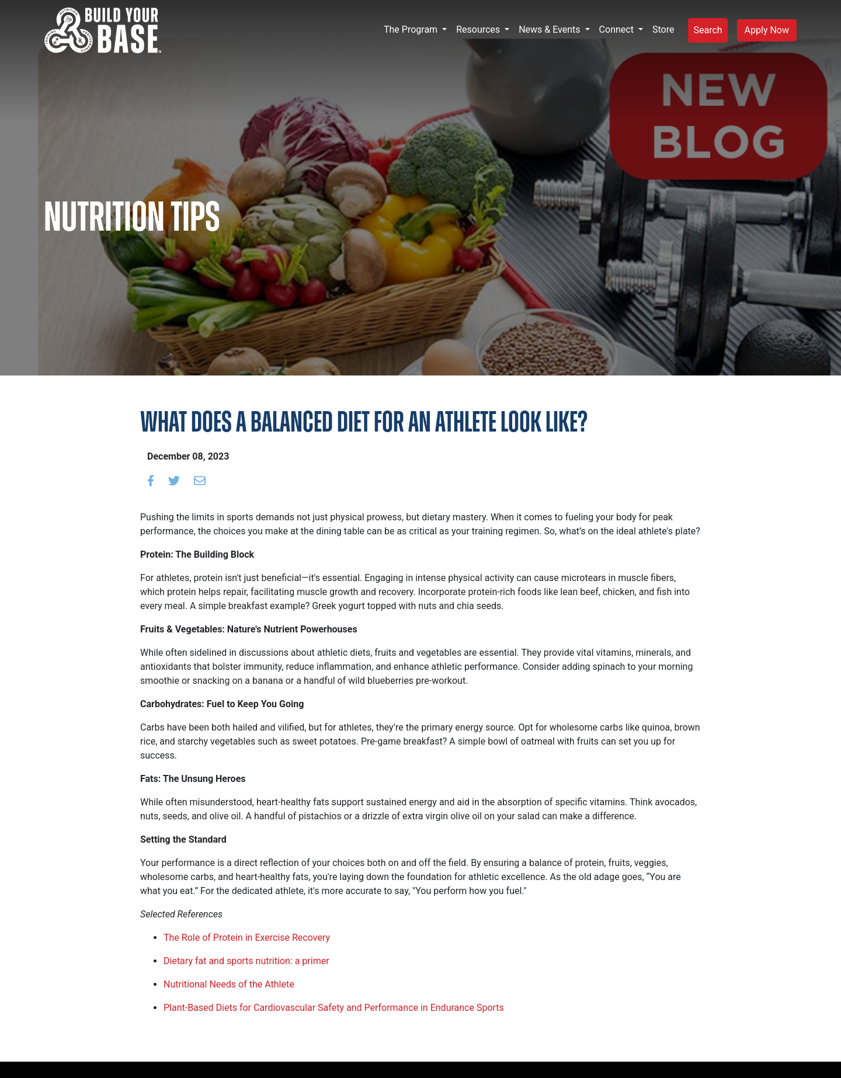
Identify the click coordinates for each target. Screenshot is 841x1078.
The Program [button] (412, 29)
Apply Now (767, 30)
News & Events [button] (550, 29)
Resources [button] (479, 29)
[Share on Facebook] (150, 480)
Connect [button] (617, 29)
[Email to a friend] (200, 480)
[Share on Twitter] (174, 480)
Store (663, 29)
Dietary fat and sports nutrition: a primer (246, 960)
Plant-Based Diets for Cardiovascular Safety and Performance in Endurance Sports (334, 1007)
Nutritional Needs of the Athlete (229, 984)
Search (707, 30)
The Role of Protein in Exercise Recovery (247, 937)
